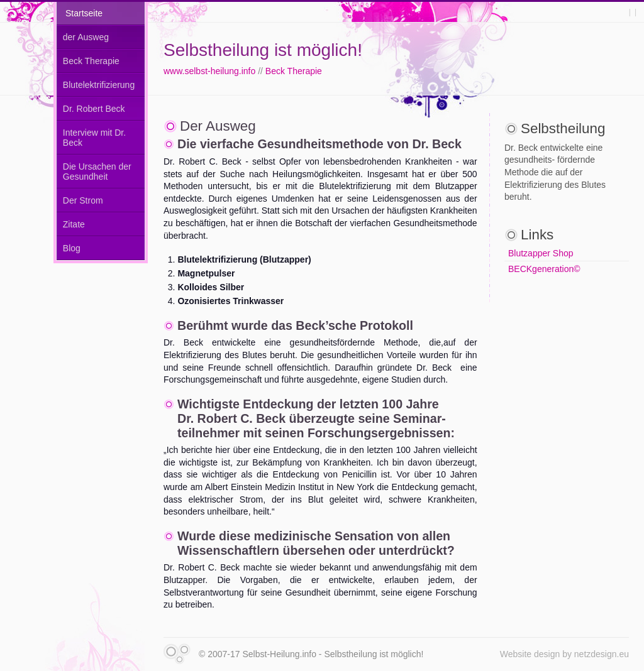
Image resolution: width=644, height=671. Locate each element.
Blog (71, 248)
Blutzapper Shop (541, 253)
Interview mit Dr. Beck (94, 138)
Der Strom (83, 200)
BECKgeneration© (544, 269)
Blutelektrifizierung (99, 85)
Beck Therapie (293, 71)
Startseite (84, 13)
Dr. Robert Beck (94, 109)
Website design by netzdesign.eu (564, 654)
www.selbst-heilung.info (209, 71)
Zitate (74, 224)
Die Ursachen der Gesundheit (97, 171)
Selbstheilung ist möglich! (263, 50)
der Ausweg (86, 37)
